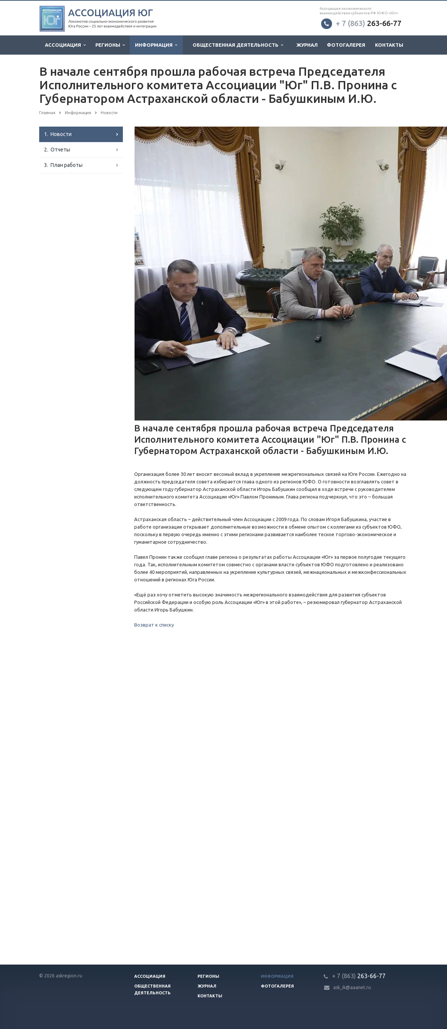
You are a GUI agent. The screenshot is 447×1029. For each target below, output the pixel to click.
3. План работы (63, 165)
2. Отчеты (57, 150)
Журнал (307, 44)
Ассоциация (65, 45)
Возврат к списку (154, 624)
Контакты (389, 44)
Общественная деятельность (238, 45)
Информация (156, 45)
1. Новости (58, 134)
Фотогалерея (346, 44)
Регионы (110, 45)
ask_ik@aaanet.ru (352, 987)
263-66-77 (368, 23)
